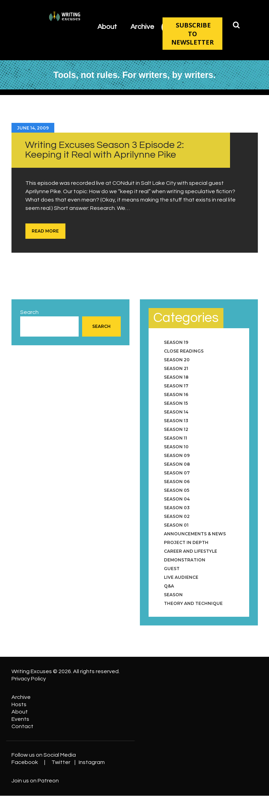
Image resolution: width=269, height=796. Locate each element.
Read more (45, 231)
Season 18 (176, 377)
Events (20, 719)
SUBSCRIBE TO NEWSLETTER (192, 33)
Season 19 (176, 342)
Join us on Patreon (35, 780)
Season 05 (176, 490)
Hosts (18, 704)
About (19, 712)
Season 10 (176, 446)
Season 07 (177, 472)
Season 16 (176, 394)
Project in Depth (186, 542)
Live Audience (181, 577)
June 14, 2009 (33, 128)
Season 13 (176, 420)
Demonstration (184, 559)
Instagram (92, 762)
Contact (22, 726)
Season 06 (177, 481)
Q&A (169, 586)
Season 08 (177, 464)
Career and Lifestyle (190, 551)
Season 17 (176, 385)
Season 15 (176, 403)
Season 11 (175, 438)
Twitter (61, 762)
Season (173, 594)
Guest (172, 568)
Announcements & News (195, 533)
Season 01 (176, 525)
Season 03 (177, 507)
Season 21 (176, 368)
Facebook (24, 762)
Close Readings (184, 351)
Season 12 (176, 429)
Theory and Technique (193, 603)
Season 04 (177, 499)
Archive (21, 697)
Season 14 (176, 412)
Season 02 (177, 516)
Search (29, 312)
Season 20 (177, 359)
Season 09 (177, 455)
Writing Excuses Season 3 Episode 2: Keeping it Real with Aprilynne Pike (104, 150)
